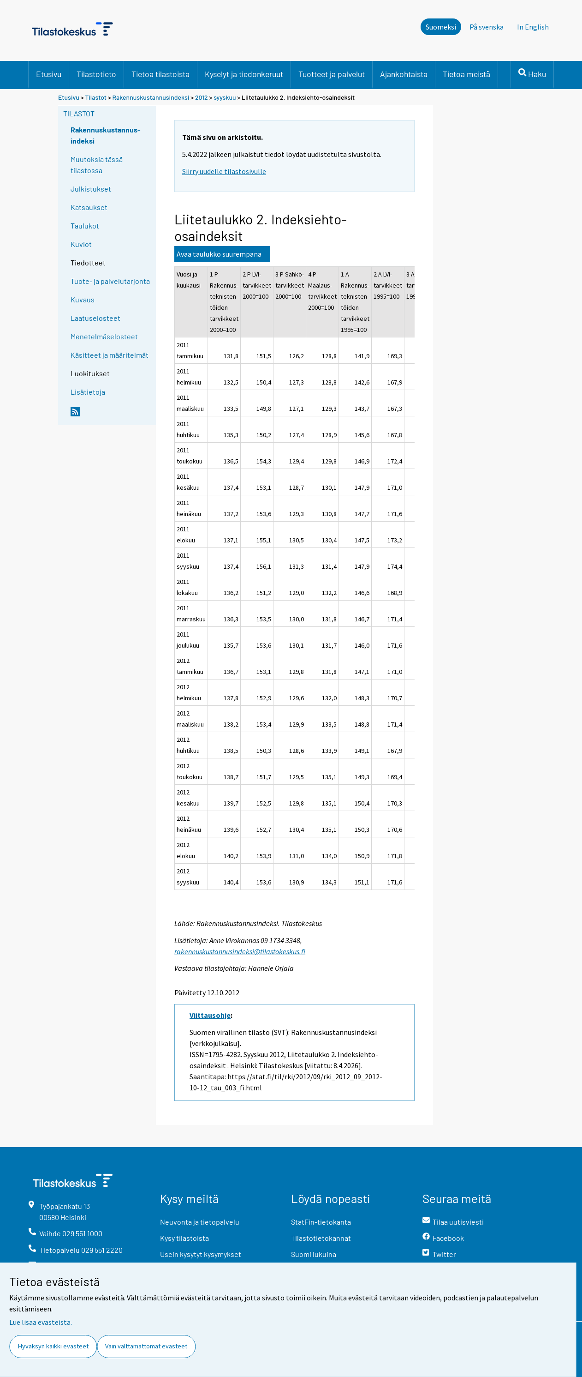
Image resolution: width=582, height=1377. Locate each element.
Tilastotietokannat (321, 1237)
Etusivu (48, 74)
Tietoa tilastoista (160, 74)
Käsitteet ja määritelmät (109, 354)
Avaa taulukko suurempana (219, 254)
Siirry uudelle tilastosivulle (224, 171)
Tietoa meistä (466, 74)
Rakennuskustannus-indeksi (106, 135)
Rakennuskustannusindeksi (151, 97)
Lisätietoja (88, 391)
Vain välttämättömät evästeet (146, 1346)
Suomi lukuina (313, 1254)
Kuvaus (83, 299)
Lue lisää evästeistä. (40, 1322)
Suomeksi (441, 26)
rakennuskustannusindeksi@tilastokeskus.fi (239, 951)
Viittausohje (210, 1015)
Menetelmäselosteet (104, 336)
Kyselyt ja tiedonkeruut (244, 74)
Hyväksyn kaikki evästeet (53, 1346)
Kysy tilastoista (184, 1237)
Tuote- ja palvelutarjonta (110, 281)
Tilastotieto (96, 74)
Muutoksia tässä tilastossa (97, 164)
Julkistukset (91, 188)
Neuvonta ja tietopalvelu (199, 1221)
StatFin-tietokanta (321, 1221)
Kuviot (81, 244)
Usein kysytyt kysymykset (200, 1254)
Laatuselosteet (95, 317)
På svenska (486, 26)
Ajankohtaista (404, 74)
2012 (201, 97)
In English (533, 26)
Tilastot (96, 97)
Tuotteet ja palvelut (331, 74)
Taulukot (85, 225)
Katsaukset (89, 207)
